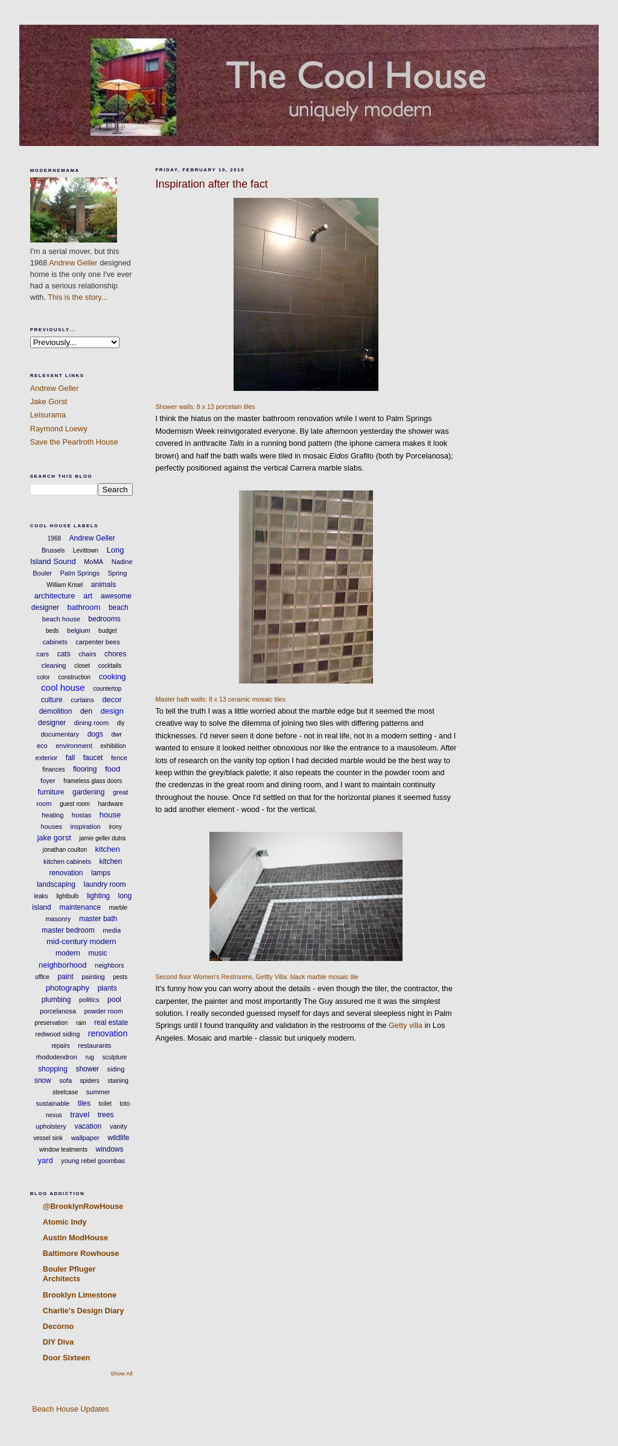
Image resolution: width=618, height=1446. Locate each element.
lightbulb (67, 896)
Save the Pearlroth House (74, 441)
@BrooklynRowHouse (83, 1206)
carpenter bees (97, 641)
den (86, 711)
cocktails (109, 665)
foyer (47, 780)
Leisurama (48, 414)
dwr (116, 734)
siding (116, 1069)
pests (120, 977)
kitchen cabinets (67, 861)
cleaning (53, 665)
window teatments (63, 1149)
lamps (100, 873)
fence (119, 757)
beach (119, 607)
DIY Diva (58, 1341)
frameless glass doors (92, 781)
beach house (61, 619)
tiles (84, 1103)
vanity (118, 1126)
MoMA (93, 561)
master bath (98, 919)
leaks (41, 896)
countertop (107, 688)
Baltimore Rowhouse (81, 1253)
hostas (81, 815)
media (112, 930)
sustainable (53, 1103)
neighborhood (63, 964)
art (87, 595)
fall (70, 757)
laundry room (105, 884)
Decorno (58, 1326)
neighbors (109, 965)
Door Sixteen (67, 1357)
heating (52, 815)
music (97, 953)
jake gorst (54, 837)
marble (118, 907)
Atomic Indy (65, 1221)
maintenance (80, 907)
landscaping (56, 884)
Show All (121, 1373)
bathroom (83, 607)
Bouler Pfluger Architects (69, 1273)
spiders (90, 1080)
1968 (54, 538)
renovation (107, 1033)
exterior (47, 757)
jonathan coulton (65, 849)
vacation (87, 1126)
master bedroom (68, 930)
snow (42, 1080)
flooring (85, 769)
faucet (93, 757)
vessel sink (48, 1138)
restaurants (94, 1045)
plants (107, 988)
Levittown (85, 550)
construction (74, 677)
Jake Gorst (49, 401)
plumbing (56, 999)
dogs (95, 734)
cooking (112, 676)
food (112, 768)
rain (81, 1022)
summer (98, 1092)
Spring (117, 573)
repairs (60, 1045)
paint (66, 976)
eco (42, 745)
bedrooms (104, 619)
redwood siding (57, 1034)
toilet (105, 1103)
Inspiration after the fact (211, 184)
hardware (110, 804)
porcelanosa (58, 1011)
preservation (51, 1022)
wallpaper (85, 1137)
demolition (55, 711)
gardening (88, 792)
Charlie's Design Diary (83, 1310)
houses (51, 826)
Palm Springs (80, 573)
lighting (98, 896)
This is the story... (77, 297)
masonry (58, 918)
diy (121, 723)
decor (112, 699)
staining (117, 1080)
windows (110, 1149)
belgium (79, 630)
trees (106, 1115)
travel (79, 1114)
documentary (60, 734)
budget (107, 630)
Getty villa (405, 1025)
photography (67, 987)
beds (52, 630)
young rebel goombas (93, 1160)
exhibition (113, 746)
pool (114, 999)
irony (115, 826)
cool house (63, 687)
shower (87, 1069)
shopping (53, 1069)
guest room (75, 804)
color (43, 677)
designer (52, 722)
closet (82, 665)
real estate (111, 1022)
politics (89, 999)
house (110, 814)
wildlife (118, 1138)
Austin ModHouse (75, 1237)
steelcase (65, 1092)
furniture (50, 792)
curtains (82, 699)
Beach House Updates (69, 1408)
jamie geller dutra (102, 838)
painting (93, 976)
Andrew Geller (73, 262)
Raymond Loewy (59, 428)
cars (42, 654)
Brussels (53, 550)
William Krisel (64, 585)
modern (68, 953)
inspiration (86, 826)
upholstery (51, 1126)
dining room (91, 722)
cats (64, 654)
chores (115, 654)
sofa (65, 1080)
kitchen (107, 849)
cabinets (55, 641)
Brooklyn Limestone (79, 1294)
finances (53, 769)
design (111, 710)
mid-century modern (81, 941)
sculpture (114, 1057)
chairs (87, 654)
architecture (54, 595)
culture (52, 700)
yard (45, 1160)
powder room (103, 1011)
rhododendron (56, 1057)
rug (89, 1057)
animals (103, 584)
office (42, 977)
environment (74, 745)
